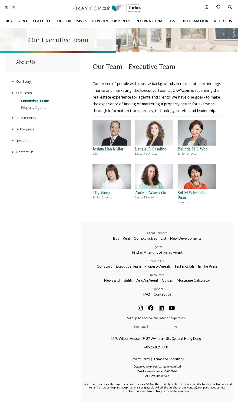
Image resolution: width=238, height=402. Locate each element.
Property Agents (33, 107)
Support (157, 289)
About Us (157, 261)
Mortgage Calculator (193, 280)
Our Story (104, 266)
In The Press (208, 266)
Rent (126, 238)
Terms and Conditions (168, 359)
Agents (157, 247)
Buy (116, 238)
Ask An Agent (147, 280)
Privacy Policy (140, 359)
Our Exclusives (145, 238)
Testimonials (184, 266)
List (163, 238)
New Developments (186, 238)
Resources (157, 275)
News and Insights (118, 280)
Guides (167, 280)
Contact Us (163, 294)
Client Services (157, 233)
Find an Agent (143, 252)
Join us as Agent (169, 252)
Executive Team (35, 101)
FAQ (146, 294)
